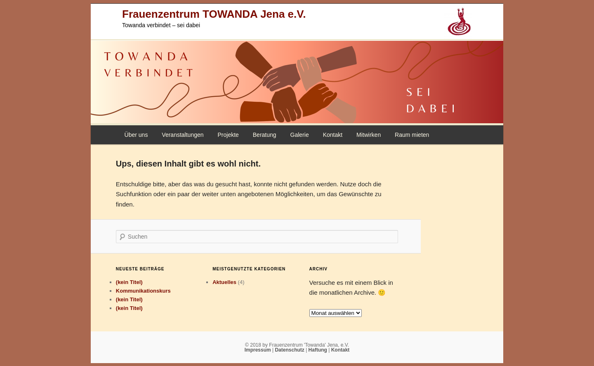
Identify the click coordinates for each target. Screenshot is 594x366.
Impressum (258, 350)
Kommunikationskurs (143, 291)
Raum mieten (412, 134)
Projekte (227, 134)
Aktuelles (224, 282)
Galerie (299, 134)
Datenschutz (290, 350)
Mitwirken (368, 134)
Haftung (319, 350)
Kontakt (332, 134)
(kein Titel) (129, 282)
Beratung (264, 134)
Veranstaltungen (182, 134)
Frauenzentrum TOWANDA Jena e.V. (214, 14)
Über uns (136, 134)
